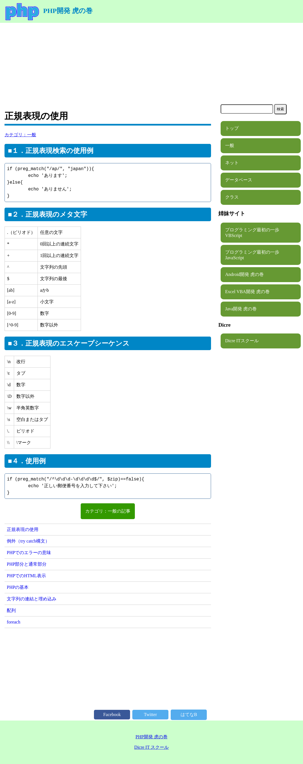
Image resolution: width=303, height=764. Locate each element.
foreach (13, 622)
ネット (232, 162)
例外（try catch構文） (28, 541)
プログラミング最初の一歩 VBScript (254, 232)
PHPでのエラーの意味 (29, 552)
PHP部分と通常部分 (27, 564)
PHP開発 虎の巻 (49, 10)
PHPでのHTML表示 (26, 575)
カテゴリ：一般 (20, 134)
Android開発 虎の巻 (244, 274)
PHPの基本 (17, 587)
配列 (11, 610)
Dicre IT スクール (151, 747)
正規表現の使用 (22, 529)
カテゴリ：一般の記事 (107, 511)
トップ (232, 128)
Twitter (150, 714)
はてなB (189, 714)
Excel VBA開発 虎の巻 (247, 291)
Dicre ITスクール (242, 340)
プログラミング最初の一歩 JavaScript (254, 255)
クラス (232, 197)
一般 (229, 145)
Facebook (112, 714)
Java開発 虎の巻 (241, 308)
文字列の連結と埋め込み (31, 598)
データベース (238, 179)
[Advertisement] (151, 62)
